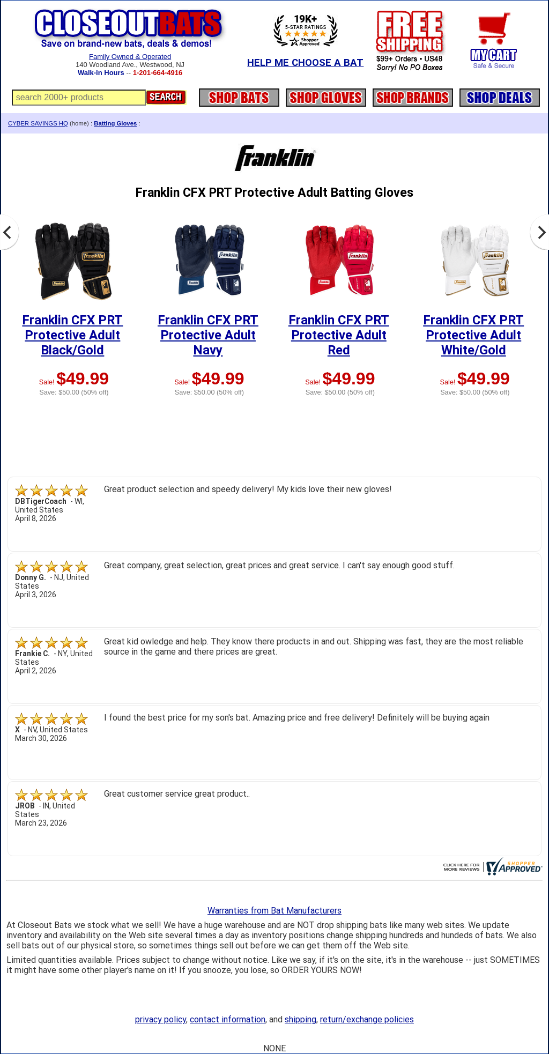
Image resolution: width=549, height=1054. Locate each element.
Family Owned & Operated (130, 57)
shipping (300, 1019)
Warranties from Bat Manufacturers (274, 910)
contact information (227, 1019)
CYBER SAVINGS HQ (38, 123)
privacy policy (160, 1019)
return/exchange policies (367, 1019)
